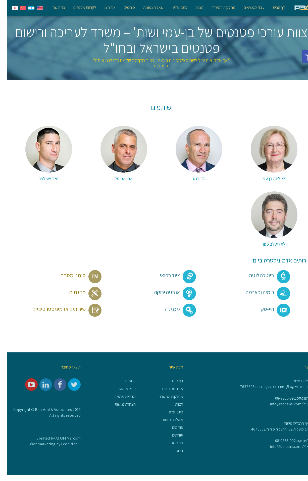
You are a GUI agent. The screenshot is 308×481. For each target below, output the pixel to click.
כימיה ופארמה (260, 292)
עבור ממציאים (246, 7)
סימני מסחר (74, 275)
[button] (301, 56)
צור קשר (52, 7)
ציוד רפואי (170, 275)
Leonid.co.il (63, 444)
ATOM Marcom (60, 438)
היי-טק (268, 308)
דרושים (123, 381)
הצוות (192, 7)
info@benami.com (278, 404)
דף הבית (272, 7)
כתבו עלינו (172, 7)
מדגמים (78, 292)
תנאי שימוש (119, 388)
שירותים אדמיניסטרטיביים (59, 308)
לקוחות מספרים (77, 7)
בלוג (172, 450)
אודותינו (102, 7)
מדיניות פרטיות (117, 396)
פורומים (122, 7)
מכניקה (173, 308)
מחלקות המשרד (216, 7)
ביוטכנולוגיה (262, 275)
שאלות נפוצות (146, 7)
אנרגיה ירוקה (168, 292)
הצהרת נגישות (118, 404)
